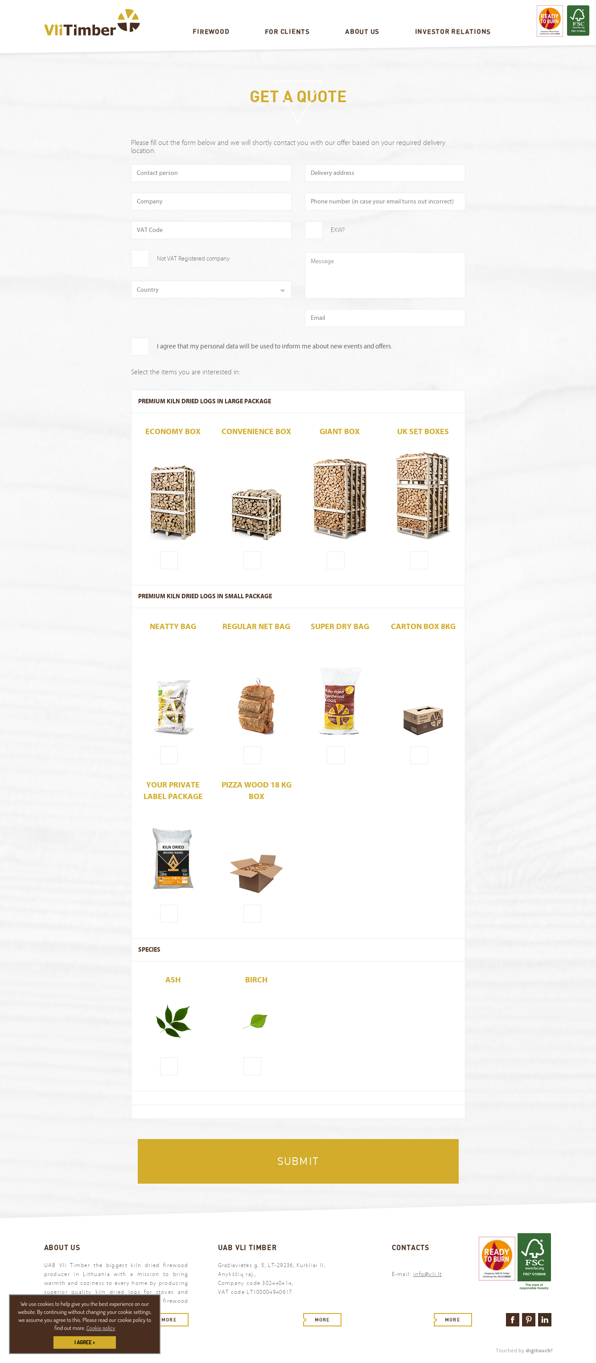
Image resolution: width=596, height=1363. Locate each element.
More (169, 1319)
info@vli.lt (427, 1274)
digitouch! (539, 1350)
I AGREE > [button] (84, 1342)
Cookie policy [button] (100, 1327)
